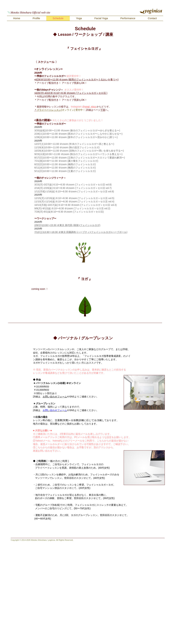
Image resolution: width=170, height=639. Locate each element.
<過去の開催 (42, 120)
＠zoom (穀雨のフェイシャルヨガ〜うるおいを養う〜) (88, 79)
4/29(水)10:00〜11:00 (47, 79)
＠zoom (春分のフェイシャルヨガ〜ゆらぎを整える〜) (90, 130)
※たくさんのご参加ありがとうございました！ (77, 120)
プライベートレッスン (49, 110)
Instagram (76, 106)
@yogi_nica (89, 106)
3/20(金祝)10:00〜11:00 (47, 130)
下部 (102, 110)
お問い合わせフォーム (55, 396)
